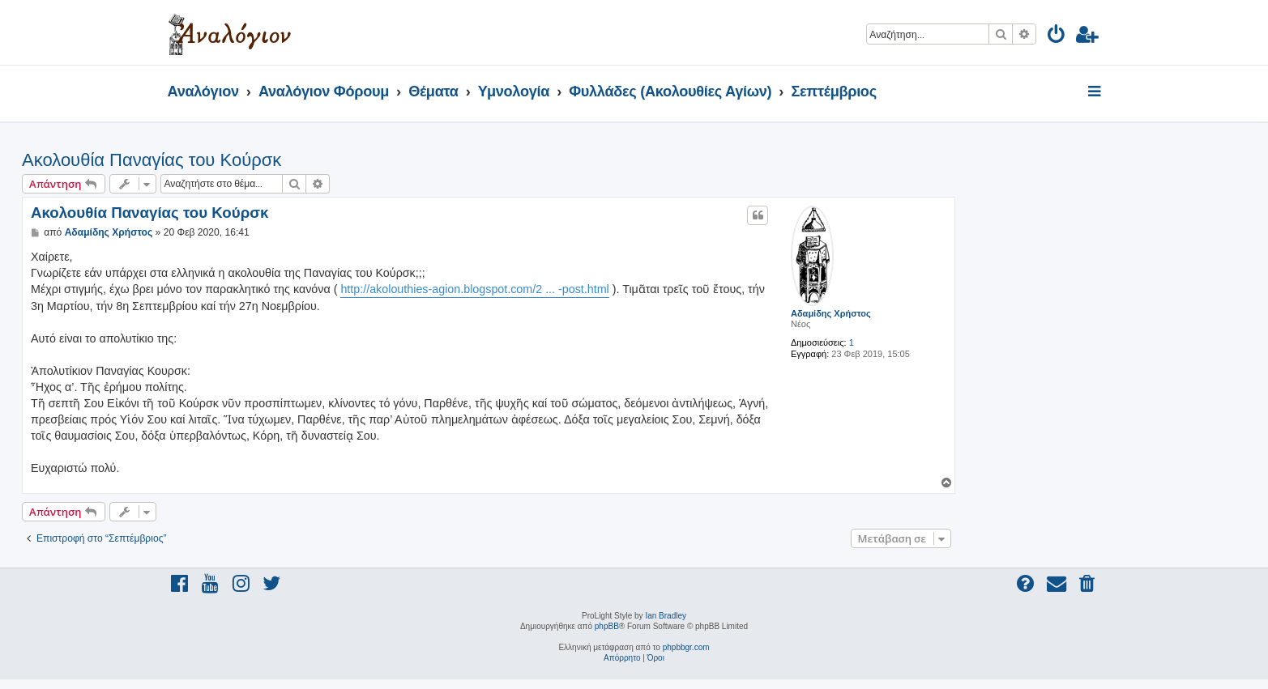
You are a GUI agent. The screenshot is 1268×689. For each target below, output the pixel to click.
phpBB (607, 626)
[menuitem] (1056, 36)
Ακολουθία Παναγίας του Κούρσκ (151, 160)
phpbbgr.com (686, 647)
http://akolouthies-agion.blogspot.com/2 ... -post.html (474, 289)
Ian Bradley (665, 615)
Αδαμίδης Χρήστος (831, 313)
